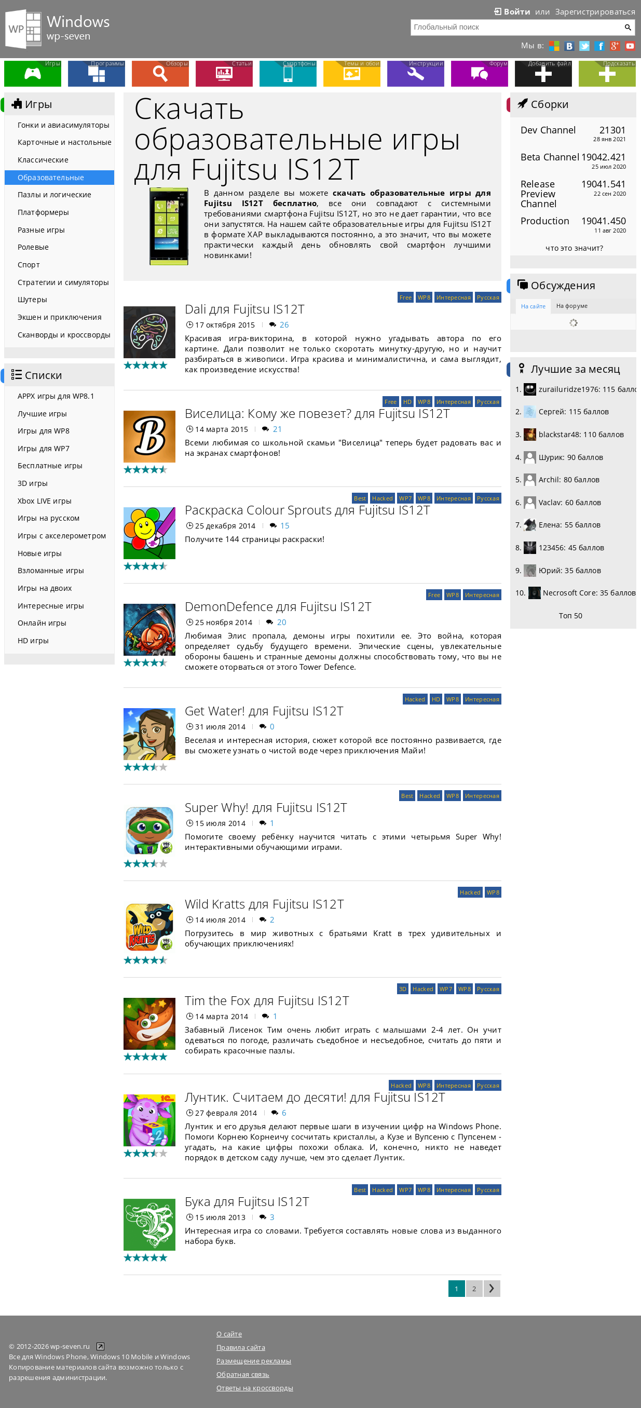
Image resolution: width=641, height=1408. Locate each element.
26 (285, 324)
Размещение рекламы (253, 1360)
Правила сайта (240, 1347)
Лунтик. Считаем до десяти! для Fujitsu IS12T (315, 1096)
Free (406, 297)
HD (407, 401)
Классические (43, 160)
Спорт (29, 264)
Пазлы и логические (55, 194)
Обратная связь (242, 1374)
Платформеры (44, 212)
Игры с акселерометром (62, 535)
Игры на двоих (45, 588)
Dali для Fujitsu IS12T (245, 308)
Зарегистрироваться (595, 11)
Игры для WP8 (44, 431)
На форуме (572, 305)
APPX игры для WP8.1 (56, 396)
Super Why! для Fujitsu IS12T (266, 807)
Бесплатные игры (50, 465)
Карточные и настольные (65, 142)
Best (360, 498)
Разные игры (41, 230)
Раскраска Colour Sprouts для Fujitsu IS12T (307, 509)
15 (285, 525)
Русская (488, 297)
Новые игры (40, 553)
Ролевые (33, 247)
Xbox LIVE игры (45, 501)
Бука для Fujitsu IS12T (247, 1201)
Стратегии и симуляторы (63, 282)
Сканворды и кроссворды (64, 335)
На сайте (533, 306)
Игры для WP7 (44, 448)
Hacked (382, 498)
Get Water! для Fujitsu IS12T (264, 710)
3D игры (33, 483)
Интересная (454, 297)
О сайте (229, 1333)
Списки (35, 375)
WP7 (405, 498)
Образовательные (51, 177)
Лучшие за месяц (567, 369)
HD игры (33, 640)
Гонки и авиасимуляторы (64, 125)
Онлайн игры (42, 623)
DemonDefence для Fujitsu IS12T (278, 606)
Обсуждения (555, 285)
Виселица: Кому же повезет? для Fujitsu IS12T (318, 413)
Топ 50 (571, 615)
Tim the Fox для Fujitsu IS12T (267, 1000)
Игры (30, 104)
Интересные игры (51, 606)
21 (278, 429)
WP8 (424, 297)
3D (403, 989)
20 (282, 622)
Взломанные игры (51, 570)
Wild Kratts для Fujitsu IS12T (264, 903)
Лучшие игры (42, 413)
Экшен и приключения (60, 317)
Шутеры (32, 299)
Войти (511, 11)
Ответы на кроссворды (254, 1387)
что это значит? (574, 248)
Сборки (542, 104)
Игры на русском (48, 518)
